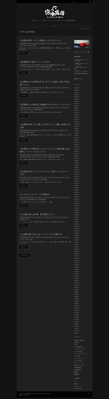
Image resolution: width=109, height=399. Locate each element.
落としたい (33, 89)
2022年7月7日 (23, 107)
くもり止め (58, 154)
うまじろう (50, 43)
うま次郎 (42, 237)
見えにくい (36, 199)
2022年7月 (76, 183)
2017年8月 (76, 317)
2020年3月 (76, 246)
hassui (30, 43)
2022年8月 (76, 181)
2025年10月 (76, 97)
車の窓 (40, 199)
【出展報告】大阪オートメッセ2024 (34, 62)
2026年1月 (76, 92)
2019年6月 (76, 267)
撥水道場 (43, 66)
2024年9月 (76, 126)
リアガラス (33, 179)
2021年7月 (76, 210)
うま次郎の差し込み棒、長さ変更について (37, 214)
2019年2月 (76, 276)
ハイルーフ (66, 217)
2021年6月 (76, 212)
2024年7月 (76, 131)
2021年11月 (76, 201)
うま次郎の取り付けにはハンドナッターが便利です (41, 234)
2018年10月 (76, 285)
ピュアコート (67, 177)
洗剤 (26, 89)
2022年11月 (76, 174)
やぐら (61, 43)
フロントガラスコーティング (25, 179)
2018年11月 (76, 283)
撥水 (29, 199)
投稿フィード (77, 384)
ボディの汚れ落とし (46, 87)
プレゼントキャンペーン (79, 358)
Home (83, 28)
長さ (25, 219)
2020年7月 (76, 237)
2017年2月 (76, 330)
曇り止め (54, 156)
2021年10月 (76, 203)
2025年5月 (76, 108)
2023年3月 (76, 165)
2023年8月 (76, 153)
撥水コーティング (38, 66)
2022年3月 (76, 192)
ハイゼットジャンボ (60, 217)
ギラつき (62, 154)
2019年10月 (76, 258)
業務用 (47, 66)
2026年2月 (76, 90)
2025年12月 (76, 94)
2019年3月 (76, 274)
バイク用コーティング (34, 156)
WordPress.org (77, 388)
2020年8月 (76, 235)
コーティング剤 (61, 197)
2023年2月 (76, 167)
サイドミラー (67, 197)
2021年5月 (76, 215)
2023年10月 (76, 149)
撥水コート (46, 156)
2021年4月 (76, 217)
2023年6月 (76, 158)
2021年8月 (76, 208)
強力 (33, 66)
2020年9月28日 (24, 197)
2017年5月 (76, 324)
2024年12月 (76, 119)
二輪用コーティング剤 (46, 154)
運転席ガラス (44, 199)
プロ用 (28, 66)
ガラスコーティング (65, 107)
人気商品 (21, 132)
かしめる (50, 237)
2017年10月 (76, 312)
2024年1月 (76, 142)
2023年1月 (76, 169)
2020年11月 (76, 228)
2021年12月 (76, 199)
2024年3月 (76, 137)
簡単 (31, 132)
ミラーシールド (41, 156)
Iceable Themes (26, 395)
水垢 (42, 109)
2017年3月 (76, 328)
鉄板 (31, 239)
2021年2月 (76, 221)
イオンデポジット (58, 107)
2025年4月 (76, 110)
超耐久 (46, 179)
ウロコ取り (63, 64)
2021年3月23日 (24, 177)
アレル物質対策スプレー (79, 347)
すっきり (56, 130)
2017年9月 (76, 315)
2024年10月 (76, 124)
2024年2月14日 (24, 64)
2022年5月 (76, 187)
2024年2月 (76, 140)
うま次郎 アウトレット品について (81, 71)
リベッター (22, 239)
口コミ (32, 45)
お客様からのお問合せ (38, 87)
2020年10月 (76, 231)
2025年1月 (76, 117)
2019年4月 (76, 271)
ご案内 (75, 344)
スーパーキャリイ (53, 217)
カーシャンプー (58, 87)
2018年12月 (76, 280)
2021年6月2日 (23, 154)
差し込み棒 (22, 219)
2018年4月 (76, 299)
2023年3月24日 (24, 87)
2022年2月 (76, 194)
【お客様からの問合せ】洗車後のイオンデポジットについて (46, 104)
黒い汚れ (37, 89)
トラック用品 (41, 43)
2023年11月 (76, 147)
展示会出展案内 (77, 369)
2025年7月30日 (24, 43)
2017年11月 (76, 310)
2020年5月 (76, 242)
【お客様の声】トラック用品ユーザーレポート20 (40, 40)
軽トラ (35, 45)
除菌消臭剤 (76, 374)
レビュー (36, 179)
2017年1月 (76, 333)
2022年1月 (76, 196)
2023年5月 (76, 160)
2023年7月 (76, 156)
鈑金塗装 (76, 372)
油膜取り (50, 66)
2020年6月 (76, 240)
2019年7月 (76, 265)
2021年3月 (76, 219)
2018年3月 (76, 301)
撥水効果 (50, 156)
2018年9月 (76, 287)
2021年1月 (76, 224)
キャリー (64, 43)
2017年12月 (76, 308)
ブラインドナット (66, 237)
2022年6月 (76, 185)
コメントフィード (78, 386)
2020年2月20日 (24, 237)
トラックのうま (22, 45)
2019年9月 (76, 260)
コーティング (22, 109)
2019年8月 (76, 262)
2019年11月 (76, 255)
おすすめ (53, 43)
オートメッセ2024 (23, 66)
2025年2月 (76, 115)
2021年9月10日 (24, 130)
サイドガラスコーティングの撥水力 (35, 194)
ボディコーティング (45, 64)
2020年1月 (76, 251)
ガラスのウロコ (61, 130)
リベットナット (27, 239)
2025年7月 (76, 103)
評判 (43, 179)
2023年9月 (76, 151)
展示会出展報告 (52, 64)
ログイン (76, 381)
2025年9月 (76, 99)
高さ (28, 219)
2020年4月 (76, 244)
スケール (26, 109)
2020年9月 (76, 233)
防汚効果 (58, 156)
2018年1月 (76, 305)
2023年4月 (76, 162)
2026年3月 (76, 87)
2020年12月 (76, 226)
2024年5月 (76, 135)
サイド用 (21, 199)
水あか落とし (22, 89)
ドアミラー (26, 199)
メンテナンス (31, 109)
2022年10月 (76, 176)
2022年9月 (76, 178)
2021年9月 (76, 206)
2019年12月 (76, 253)
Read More (23, 53)
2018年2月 (76, 303)
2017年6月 (76, 321)
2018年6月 (76, 294)
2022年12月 (76, 171)
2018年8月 (76, 290)
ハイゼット (28, 45)
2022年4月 (76, 190)
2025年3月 (76, 112)
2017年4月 (76, 326)
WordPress (45, 393)
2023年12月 (76, 144)
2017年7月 (76, 319)
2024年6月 (76, 133)
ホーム (54, 26)
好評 (31, 66)
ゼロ (63, 177)
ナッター (54, 237)
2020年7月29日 (24, 217)
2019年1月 (76, 278)
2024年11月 (76, 122)
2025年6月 (76, 106)
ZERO (49, 130)
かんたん (57, 43)
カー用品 (63, 87)
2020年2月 (76, 249)
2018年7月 (76, 292)
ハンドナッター (59, 237)
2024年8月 (76, 128)
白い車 (29, 89)
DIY (46, 43)
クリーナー (67, 87)
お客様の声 (36, 43)
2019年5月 (76, 269)
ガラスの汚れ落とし (37, 64)
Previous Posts (25, 255)
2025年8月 (76, 101)
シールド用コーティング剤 (24, 156)
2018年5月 (76, 296)
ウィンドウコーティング (43, 177)
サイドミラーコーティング (47, 197)
